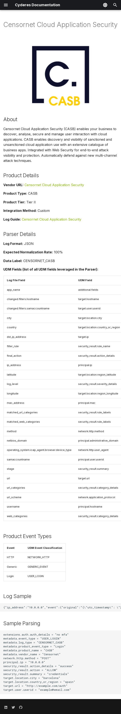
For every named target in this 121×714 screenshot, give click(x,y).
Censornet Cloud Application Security (54, 185)
